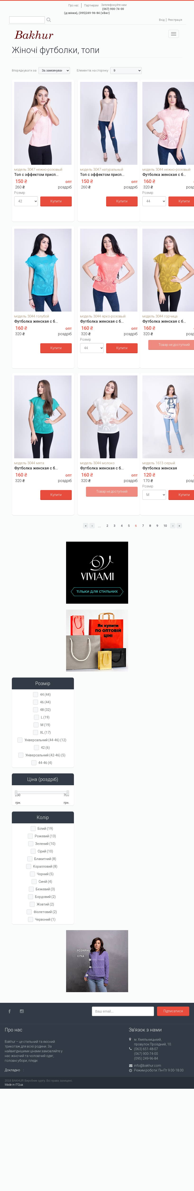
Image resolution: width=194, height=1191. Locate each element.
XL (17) (45, 732)
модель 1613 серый (158, 463)
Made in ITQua (14, 1084)
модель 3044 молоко (97, 463)
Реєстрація (175, 20)
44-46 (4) (45, 762)
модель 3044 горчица (159, 316)
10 (165, 525)
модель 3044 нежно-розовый (166, 169)
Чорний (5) (45, 874)
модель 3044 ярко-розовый (103, 316)
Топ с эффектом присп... (36, 174)
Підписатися (173, 1011)
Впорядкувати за (24, 70)
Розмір (19, 193)
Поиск (48, 20)
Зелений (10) (45, 843)
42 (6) (45, 747)
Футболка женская (159, 468)
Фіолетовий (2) (45, 911)
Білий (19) (45, 828)
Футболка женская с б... (164, 174)
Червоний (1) (45, 919)
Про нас (73, 5)
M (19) (45, 724)
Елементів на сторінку (92, 70)
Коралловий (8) (45, 866)
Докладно (12, 1070)
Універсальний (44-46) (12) (45, 740)
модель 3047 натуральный (101, 169)
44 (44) (45, 694)
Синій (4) (45, 881)
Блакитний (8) (45, 858)
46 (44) (45, 702)
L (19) (45, 717)
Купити (56, 201)
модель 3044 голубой (31, 316)
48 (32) (45, 709)
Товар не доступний (111, 491)
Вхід (161, 20)
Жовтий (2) (45, 904)
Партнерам (91, 5)
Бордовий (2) (45, 896)
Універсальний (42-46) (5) (45, 755)
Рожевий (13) (45, 836)
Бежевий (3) (45, 889)
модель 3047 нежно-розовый (38, 169)
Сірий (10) (45, 851)
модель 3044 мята (29, 463)
